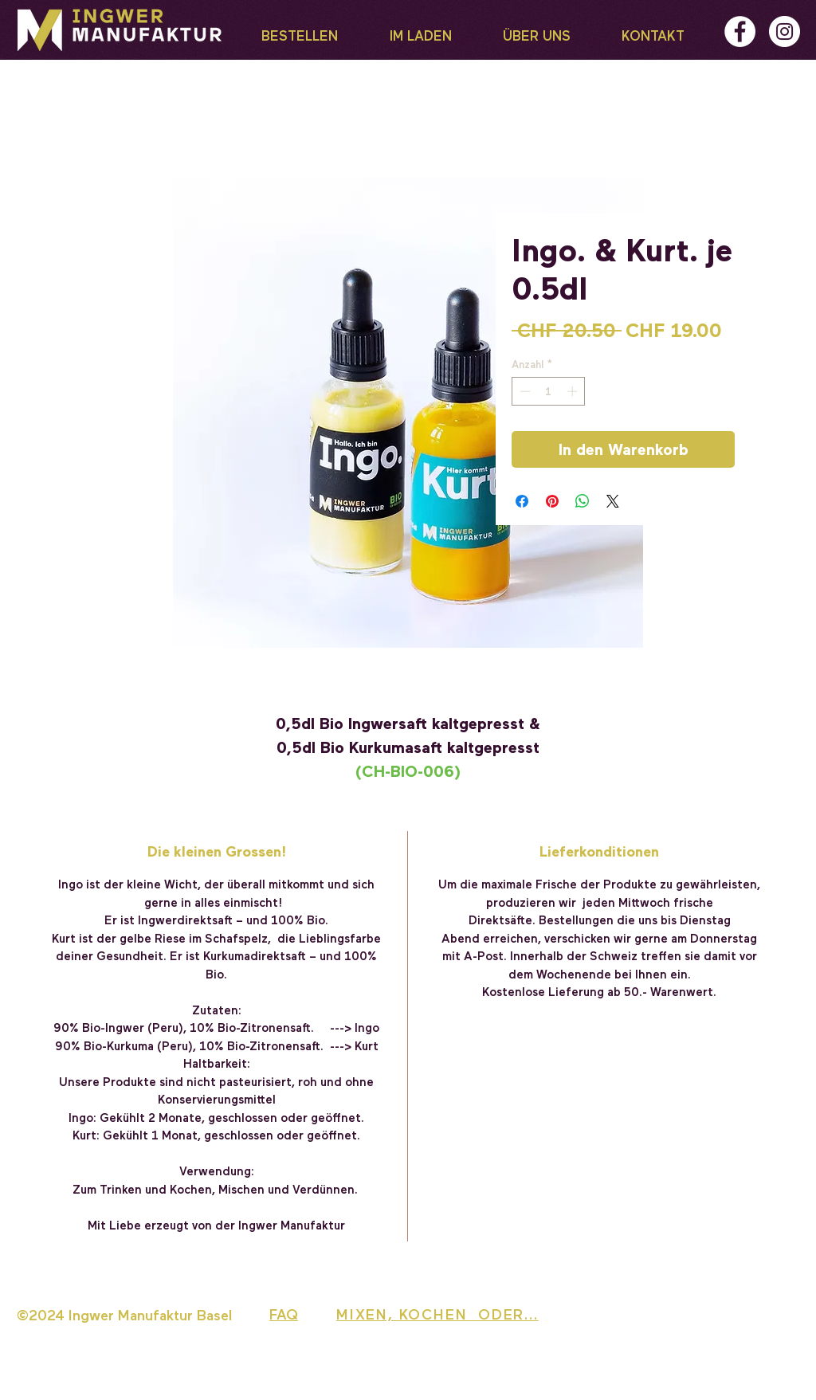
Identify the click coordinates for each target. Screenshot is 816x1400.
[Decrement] (523, 391)
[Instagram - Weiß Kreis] (784, 31)
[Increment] (573, 391)
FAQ (283, 1314)
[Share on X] (612, 501)
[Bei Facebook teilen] (522, 501)
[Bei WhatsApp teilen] (582, 501)
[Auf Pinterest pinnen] (552, 501)
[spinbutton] (548, 391)
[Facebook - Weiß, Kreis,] (739, 31)
